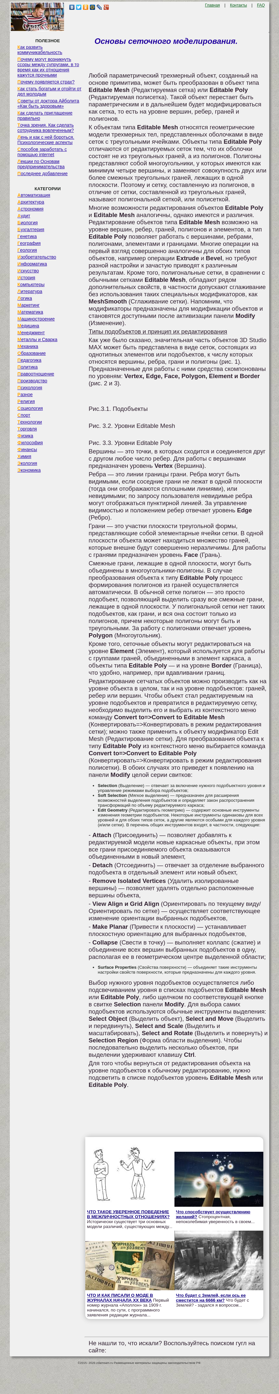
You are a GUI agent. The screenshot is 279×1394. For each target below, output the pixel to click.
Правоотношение (35, 373)
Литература (29, 291)
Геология (27, 250)
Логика (24, 298)
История (26, 277)
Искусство (28, 270)
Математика (30, 312)
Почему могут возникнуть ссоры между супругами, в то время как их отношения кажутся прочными (48, 67)
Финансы (27, 449)
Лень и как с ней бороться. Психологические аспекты (45, 140)
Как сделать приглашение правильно (44, 115)
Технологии (29, 422)
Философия (30, 442)
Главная (212, 5)
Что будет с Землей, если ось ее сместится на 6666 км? (211, 1298)
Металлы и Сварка (37, 339)
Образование (31, 353)
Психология (29, 387)
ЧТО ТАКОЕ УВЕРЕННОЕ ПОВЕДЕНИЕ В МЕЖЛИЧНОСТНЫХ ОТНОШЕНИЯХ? (128, 1214)
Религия (26, 401)
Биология (27, 222)
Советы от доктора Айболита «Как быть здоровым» (48, 103)
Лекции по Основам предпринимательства (40, 164)
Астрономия (30, 208)
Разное (25, 394)
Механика (27, 346)
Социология (30, 408)
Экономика (29, 470)
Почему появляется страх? (45, 81)
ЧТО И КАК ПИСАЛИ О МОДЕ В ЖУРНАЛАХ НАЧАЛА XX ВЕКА (120, 1298)
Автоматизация (33, 195)
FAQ (261, 5)
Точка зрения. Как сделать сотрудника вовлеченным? (45, 127)
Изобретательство (36, 257)
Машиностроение (36, 318)
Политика (27, 367)
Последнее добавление (42, 173)
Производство (32, 380)
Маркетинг (28, 305)
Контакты (238, 5)
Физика (25, 435)
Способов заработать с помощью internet (42, 152)
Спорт (23, 415)
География (29, 243)
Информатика (32, 263)
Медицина (28, 325)
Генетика (27, 236)
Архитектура (30, 202)
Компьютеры (30, 284)
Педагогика (29, 360)
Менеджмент (31, 332)
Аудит (23, 215)
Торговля (27, 428)
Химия (24, 456)
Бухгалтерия (30, 229)
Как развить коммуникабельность (39, 50)
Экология (27, 463)
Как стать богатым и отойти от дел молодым (49, 91)
